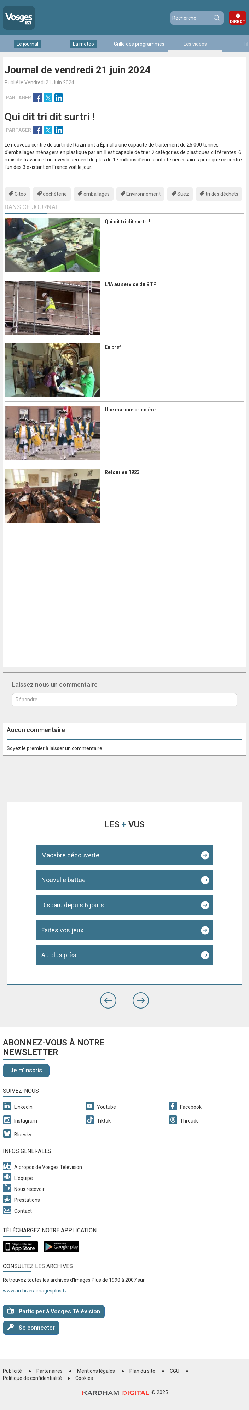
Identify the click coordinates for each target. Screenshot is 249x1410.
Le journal (27, 44)
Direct (237, 21)
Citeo (20, 194)
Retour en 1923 (122, 472)
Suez (183, 194)
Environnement (143, 194)
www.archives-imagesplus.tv (35, 1291)
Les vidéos (195, 44)
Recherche (216, 18)
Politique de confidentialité (32, 1378)
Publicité (12, 1371)
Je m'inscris (26, 1070)
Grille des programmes (139, 44)
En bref (113, 347)
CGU (174, 1371)
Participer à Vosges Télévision (53, 1311)
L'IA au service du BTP (131, 284)
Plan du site (142, 1371)
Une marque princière (130, 409)
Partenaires (49, 1371)
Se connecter (31, 1327)
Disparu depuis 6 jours (72, 905)
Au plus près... (61, 955)
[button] (108, 1000)
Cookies (84, 1378)
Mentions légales (96, 1371)
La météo (83, 44)
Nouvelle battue (63, 880)
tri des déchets (221, 194)
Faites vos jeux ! (64, 930)
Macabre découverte (70, 855)
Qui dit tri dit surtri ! (127, 221)
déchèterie (55, 194)
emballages (96, 194)
